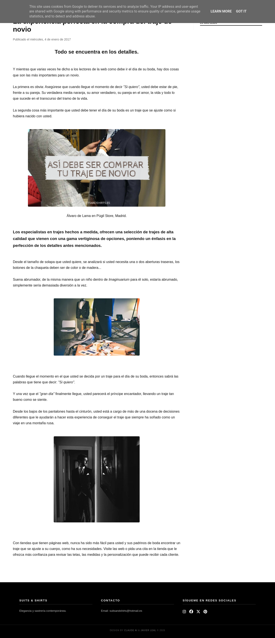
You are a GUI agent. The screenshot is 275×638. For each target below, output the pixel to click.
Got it (241, 11)
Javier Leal (148, 630)
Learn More (221, 11)
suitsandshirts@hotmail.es (126, 610)
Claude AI (130, 630)
